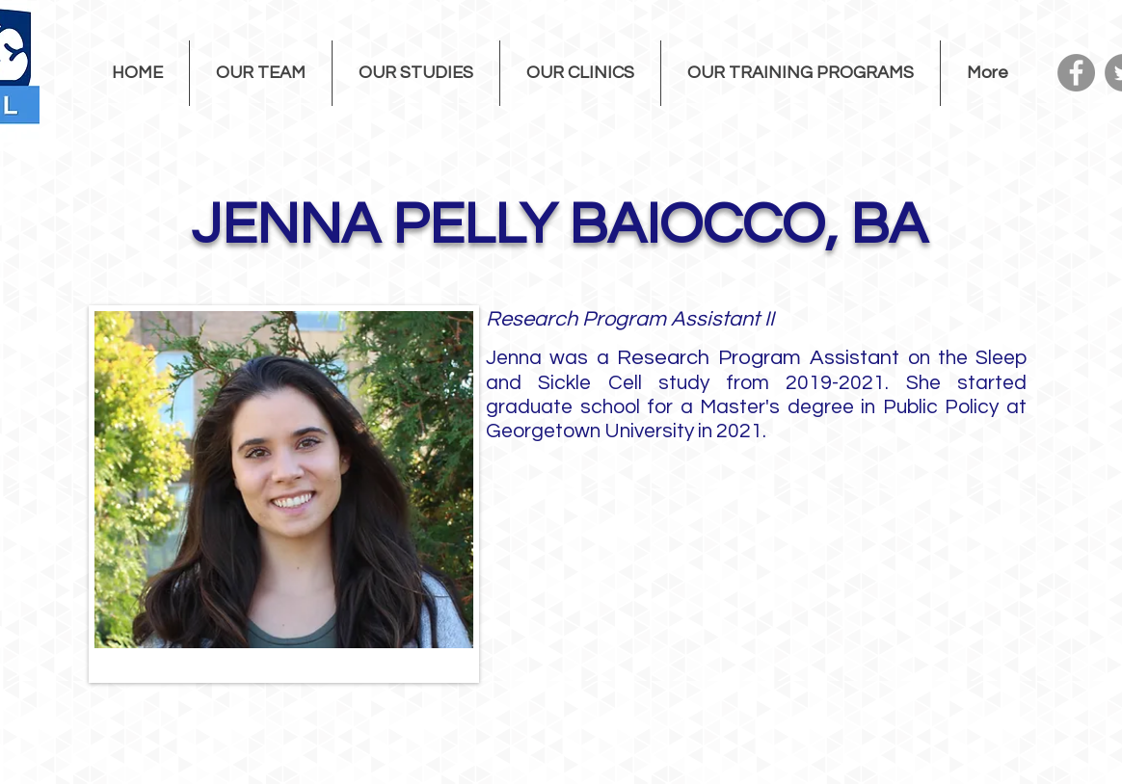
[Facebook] (1076, 72)
